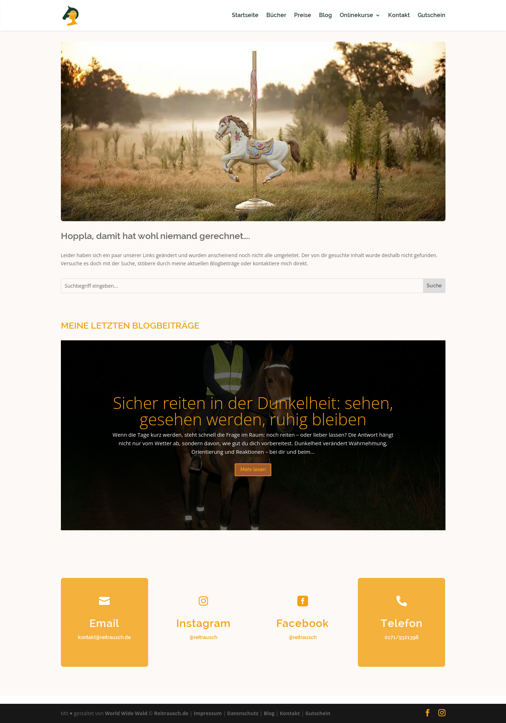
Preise (302, 15)
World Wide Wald (126, 713)
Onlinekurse (356, 15)
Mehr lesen (253, 469)
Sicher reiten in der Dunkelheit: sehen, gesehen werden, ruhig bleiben (253, 411)
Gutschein (431, 15)
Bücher (276, 15)
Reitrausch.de (171, 713)
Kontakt (399, 15)
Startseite (245, 15)
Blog (325, 15)
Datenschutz (243, 713)
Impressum (208, 713)
